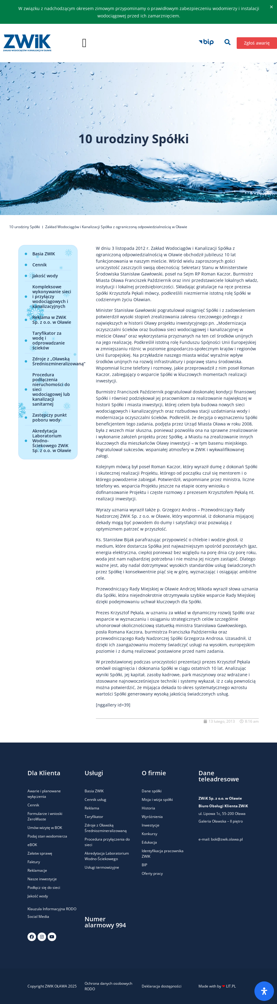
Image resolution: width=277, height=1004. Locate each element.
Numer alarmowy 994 (105, 922)
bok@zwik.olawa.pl (227, 839)
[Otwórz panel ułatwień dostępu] (264, 991)
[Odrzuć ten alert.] (271, 7)
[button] (84, 43)
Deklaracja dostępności (161, 986)
